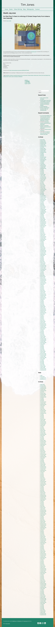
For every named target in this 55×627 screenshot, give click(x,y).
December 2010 (43, 323)
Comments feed (43, 377)
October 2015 (42, 252)
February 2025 (42, 148)
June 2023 (42, 162)
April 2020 (42, 194)
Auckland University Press (18, 75)
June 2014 (42, 272)
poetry (10, 76)
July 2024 (42, 153)
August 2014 (42, 270)
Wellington (20, 76)
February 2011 (42, 321)
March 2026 (42, 139)
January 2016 (42, 249)
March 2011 (42, 320)
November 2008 (43, 354)
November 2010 (43, 325)
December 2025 (43, 142)
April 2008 (42, 363)
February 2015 (42, 262)
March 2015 (42, 261)
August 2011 (42, 313)
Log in (41, 375)
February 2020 (42, 195)
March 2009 (42, 349)
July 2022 (42, 169)
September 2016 (43, 239)
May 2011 (42, 317)
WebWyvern (14, 621)
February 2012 (42, 306)
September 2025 (43, 145)
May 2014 (42, 274)
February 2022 (42, 174)
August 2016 (42, 240)
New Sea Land (33, 51)
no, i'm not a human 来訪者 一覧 (45, 115)
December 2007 (43, 368)
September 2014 (43, 269)
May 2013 (42, 287)
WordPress (19, 621)
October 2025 (42, 144)
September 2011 (43, 312)
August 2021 (42, 180)
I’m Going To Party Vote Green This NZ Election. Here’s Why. (45, 133)
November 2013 (43, 280)
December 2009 (43, 338)
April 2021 (42, 183)
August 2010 (42, 328)
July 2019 (42, 201)
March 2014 (42, 275)
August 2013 (42, 528)
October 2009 (42, 341)
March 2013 (42, 290)
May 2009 (42, 347)
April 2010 (42, 333)
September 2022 (43, 168)
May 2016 (42, 244)
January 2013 (42, 292)
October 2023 (42, 158)
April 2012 (42, 303)
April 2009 (42, 348)
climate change (30, 75)
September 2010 (43, 327)
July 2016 (42, 241)
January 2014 (42, 277)
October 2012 (42, 296)
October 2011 (42, 311)
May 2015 (42, 259)
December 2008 (43, 353)
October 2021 (42, 179)
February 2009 (42, 351)
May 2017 (42, 230)
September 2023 (43, 159)
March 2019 (42, 205)
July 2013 (42, 285)
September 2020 (43, 189)
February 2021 (42, 185)
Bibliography (30, 9)
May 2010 (42, 332)
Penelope (42, 125)
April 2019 (42, 204)
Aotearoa (11, 75)
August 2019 (42, 200)
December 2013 (43, 279)
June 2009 (42, 346)
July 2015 (42, 256)
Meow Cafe (41, 75)
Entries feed (42, 376)
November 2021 (43, 178)
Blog (24, 9)
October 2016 (42, 237)
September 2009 (43, 342)
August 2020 (42, 190)
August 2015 (42, 255)
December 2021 (43, 176)
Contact (37, 9)
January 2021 (42, 186)
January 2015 (42, 264)
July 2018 (42, 214)
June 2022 (42, 170)
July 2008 (42, 359)
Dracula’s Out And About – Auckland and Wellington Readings (45, 104)
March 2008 (42, 364)
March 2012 (42, 305)
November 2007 (43, 369)
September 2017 (43, 225)
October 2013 (42, 281)
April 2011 (42, 318)
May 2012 (42, 302)
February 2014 (42, 276)
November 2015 (43, 251)
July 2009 (42, 344)
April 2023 (42, 163)
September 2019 (43, 199)
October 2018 (42, 210)
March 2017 (42, 232)
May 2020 (42, 193)
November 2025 (43, 143)
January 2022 (42, 175)
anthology (8, 75)
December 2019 (43, 196)
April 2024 (42, 155)
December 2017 (43, 221)
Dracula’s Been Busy (43, 106)
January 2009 (42, 352)
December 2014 (43, 265)
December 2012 (43, 293)
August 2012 (42, 298)
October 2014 (42, 267)
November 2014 (43, 266)
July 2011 (42, 315)
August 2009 (42, 343)
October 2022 (42, 411)
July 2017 (42, 227)
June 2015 (42, 257)
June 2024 (42, 154)
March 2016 (42, 246)
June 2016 (42, 242)
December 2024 (43, 149)
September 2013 (43, 282)
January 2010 (42, 337)
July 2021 (42, 181)
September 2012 (43, 297)
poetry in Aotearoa (15, 76)
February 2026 (42, 140)
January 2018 (42, 220)
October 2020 (42, 188)
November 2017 (43, 223)
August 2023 (42, 160)
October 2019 (42, 198)
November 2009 (43, 584)
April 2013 (42, 288)
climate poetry (36, 75)
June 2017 (42, 229)
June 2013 (42, 286)
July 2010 (42, 330)
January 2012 (42, 307)
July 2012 (42, 300)
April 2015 (42, 260)
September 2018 (43, 211)
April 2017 (42, 231)
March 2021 (42, 184)
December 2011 (43, 308)
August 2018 (42, 213)
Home (6, 9)
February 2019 (42, 206)
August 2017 (42, 226)
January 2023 (42, 164)
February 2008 (42, 366)
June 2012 (42, 301)
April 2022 (42, 173)
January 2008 (42, 367)
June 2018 (42, 215)
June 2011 (42, 316)
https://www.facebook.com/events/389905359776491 (19, 70)
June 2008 (42, 361)
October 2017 (42, 224)
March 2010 (42, 335)
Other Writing (18, 9)
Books (11, 9)
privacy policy (8, 623)
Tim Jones (27, 4)
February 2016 (42, 247)
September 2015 (43, 254)
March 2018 (42, 218)
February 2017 (42, 234)
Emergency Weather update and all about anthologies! (45, 123)
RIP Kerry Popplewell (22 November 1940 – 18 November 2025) (44, 109)
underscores (25, 621)
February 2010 (42, 336)
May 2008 (42, 362)
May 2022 (42, 171)
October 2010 (42, 326)
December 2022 (43, 165)
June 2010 (42, 331)
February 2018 (42, 219)
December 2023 (43, 157)
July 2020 (42, 191)
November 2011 (43, 310)
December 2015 (43, 250)
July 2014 (42, 271)
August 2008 (42, 358)
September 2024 (43, 152)
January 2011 (42, 322)
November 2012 (43, 295)
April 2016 (42, 245)
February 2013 (42, 291)
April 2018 (42, 216)
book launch (25, 75)
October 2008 (42, 356)
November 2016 (43, 236)
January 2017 (42, 235)
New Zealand (45, 75)
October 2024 (42, 150)
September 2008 (43, 357)
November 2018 (43, 209)
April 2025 (42, 147)
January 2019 (42, 208)
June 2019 (42, 203)
